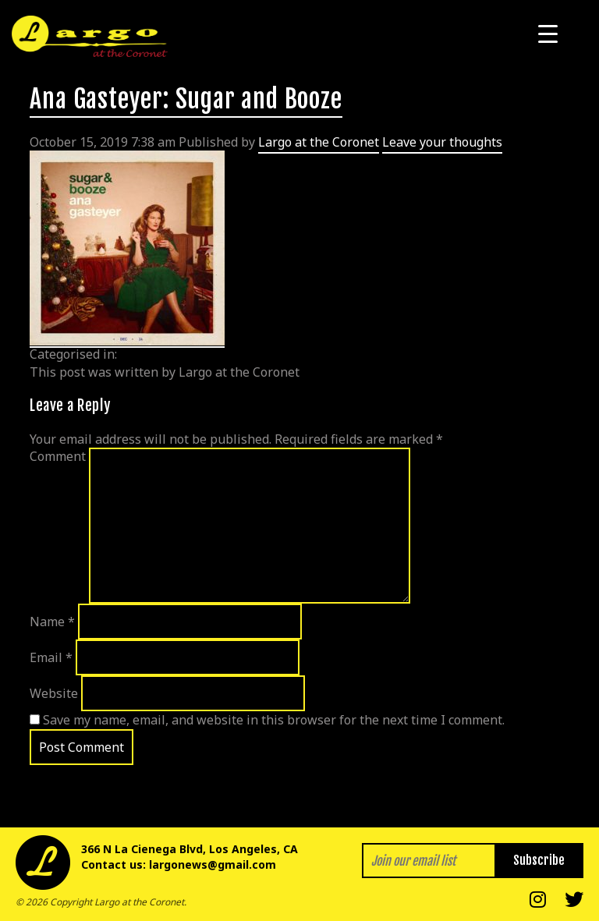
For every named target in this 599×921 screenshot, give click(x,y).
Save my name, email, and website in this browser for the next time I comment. (274, 719)
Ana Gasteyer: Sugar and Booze (186, 99)
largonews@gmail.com (212, 864)
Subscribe (539, 860)
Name (52, 621)
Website (54, 693)
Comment (58, 456)
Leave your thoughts (442, 142)
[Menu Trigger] (547, 33)
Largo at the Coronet (318, 142)
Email (51, 657)
